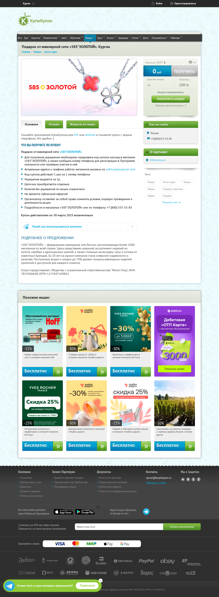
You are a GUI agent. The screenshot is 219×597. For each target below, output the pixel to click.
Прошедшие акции (65, 486)
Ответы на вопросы (31, 495)
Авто (65, 38)
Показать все (169, 202)
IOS (76, 135)
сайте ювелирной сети (120, 169)
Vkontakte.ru (188, 479)
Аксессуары (169, 182)
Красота (36, 38)
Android (90, 135)
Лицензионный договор (113, 482)
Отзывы (54, 124)
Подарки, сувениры (173, 188)
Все (20, 38)
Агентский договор (110, 477)
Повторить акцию (170, 99)
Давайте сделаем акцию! (68, 477)
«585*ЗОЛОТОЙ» (71, 152)
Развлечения (51, 38)
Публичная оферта (110, 486)
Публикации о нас (31, 482)
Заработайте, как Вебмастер (70, 482)
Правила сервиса (30, 491)
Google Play (85, 512)
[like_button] (190, 63)
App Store (63, 512)
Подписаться (87, 585)
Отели (136, 38)
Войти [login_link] (159, 3)
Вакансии (25, 486)
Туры (101, 38)
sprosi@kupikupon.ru (158, 478)
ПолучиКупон (160, 38)
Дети (146, 38)
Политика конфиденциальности (118, 491)
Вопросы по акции (82, 124)
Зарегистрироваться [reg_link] (185, 3)
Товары (90, 38)
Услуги (111, 38)
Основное (31, 124)
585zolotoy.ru (158, 160)
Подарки (167, 195)
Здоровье (124, 38)
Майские (176, 38)
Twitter (193, 479)
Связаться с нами (156, 482)
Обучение (76, 38)
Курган (26, 3)
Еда (26, 38)
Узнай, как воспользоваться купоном (57, 226)
